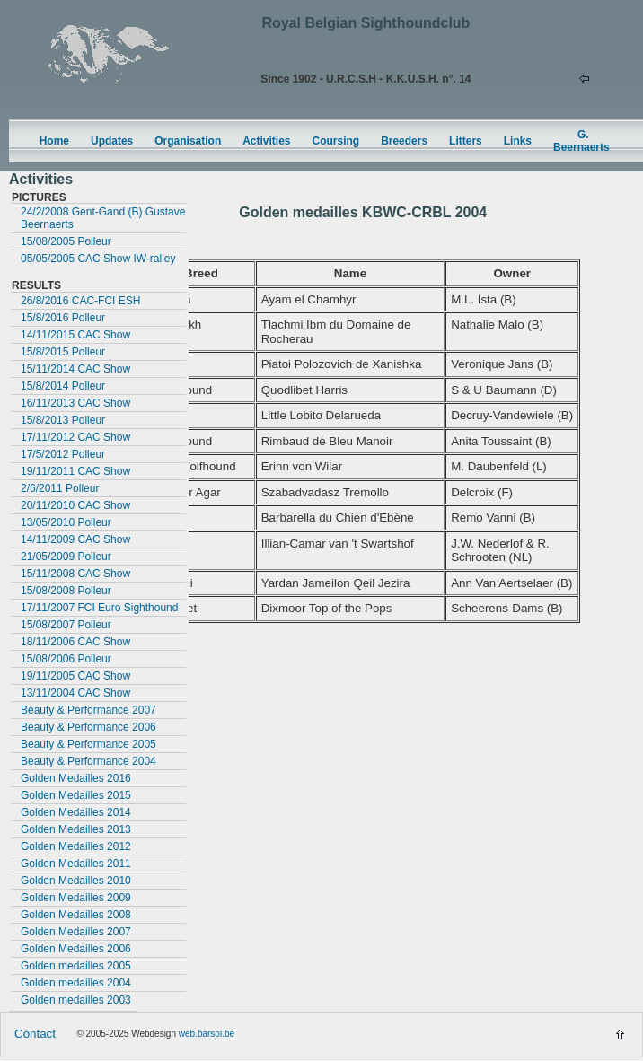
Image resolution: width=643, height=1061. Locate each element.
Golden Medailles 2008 (76, 914)
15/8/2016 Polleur (63, 317)
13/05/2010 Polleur (66, 522)
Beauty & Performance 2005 (88, 744)
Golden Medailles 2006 (76, 949)
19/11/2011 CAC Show (75, 471)
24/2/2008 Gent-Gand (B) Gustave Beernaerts (103, 218)
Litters (465, 141)
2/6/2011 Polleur (60, 488)
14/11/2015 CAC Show (75, 335)
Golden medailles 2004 (76, 983)
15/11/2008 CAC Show (75, 573)
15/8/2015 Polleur (63, 352)
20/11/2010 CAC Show (75, 505)
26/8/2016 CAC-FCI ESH (80, 300)
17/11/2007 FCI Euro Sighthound (99, 607)
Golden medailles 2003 (76, 1000)
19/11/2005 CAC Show (75, 676)
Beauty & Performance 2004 (88, 761)
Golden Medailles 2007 (76, 931)
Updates (112, 141)
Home (54, 141)
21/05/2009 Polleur (66, 556)
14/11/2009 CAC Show (75, 539)
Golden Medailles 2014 (76, 812)
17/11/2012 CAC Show (75, 437)
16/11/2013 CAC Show (75, 403)
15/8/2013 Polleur (63, 420)
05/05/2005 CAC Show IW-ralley (98, 258)
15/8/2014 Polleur (63, 386)
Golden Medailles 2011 (76, 863)
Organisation (187, 141)
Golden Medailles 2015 (76, 795)
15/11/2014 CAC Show (75, 369)
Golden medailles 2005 (76, 966)
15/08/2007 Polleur (66, 624)
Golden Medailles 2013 (76, 829)
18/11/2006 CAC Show (75, 642)
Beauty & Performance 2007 (88, 710)
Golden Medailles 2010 (76, 880)
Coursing (336, 141)
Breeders (404, 141)
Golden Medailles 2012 (76, 846)
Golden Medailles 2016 (76, 778)
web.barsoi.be (206, 1034)
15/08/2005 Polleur (66, 241)
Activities (266, 141)
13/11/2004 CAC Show (75, 693)
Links (518, 141)
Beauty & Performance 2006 (88, 727)
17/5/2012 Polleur (63, 454)
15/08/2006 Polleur (66, 659)
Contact (35, 1033)
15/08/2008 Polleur (66, 590)
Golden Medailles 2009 (76, 897)
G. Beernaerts (581, 140)
